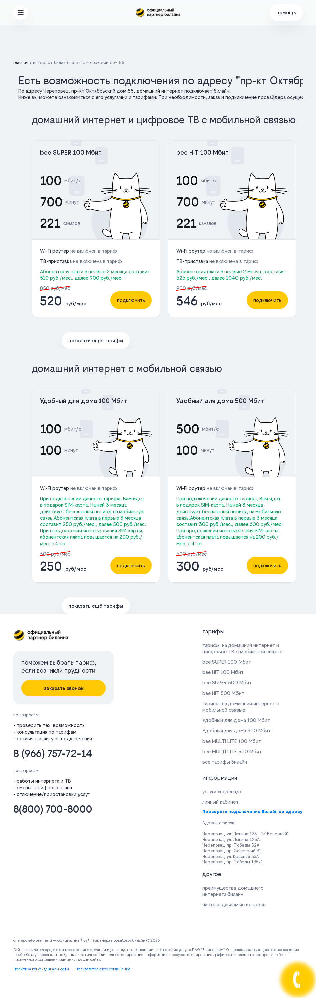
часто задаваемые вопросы (234, 904)
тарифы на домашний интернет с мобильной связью (240, 707)
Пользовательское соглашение (102, 969)
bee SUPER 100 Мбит (71, 152)
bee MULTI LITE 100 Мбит (231, 741)
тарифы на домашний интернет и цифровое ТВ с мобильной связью (242, 648)
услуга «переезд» (222, 791)
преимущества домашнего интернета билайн (233, 891)
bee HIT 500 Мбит (223, 693)
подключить (131, 300)
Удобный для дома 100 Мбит (83, 400)
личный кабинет (220, 802)
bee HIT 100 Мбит (202, 152)
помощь (286, 12)
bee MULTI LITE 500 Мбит (232, 751)
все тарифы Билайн (224, 762)
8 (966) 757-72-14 (52, 753)
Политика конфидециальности (41, 969)
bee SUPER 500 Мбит (227, 682)
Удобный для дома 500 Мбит (220, 400)
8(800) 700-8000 (52, 809)
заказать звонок (63, 688)
